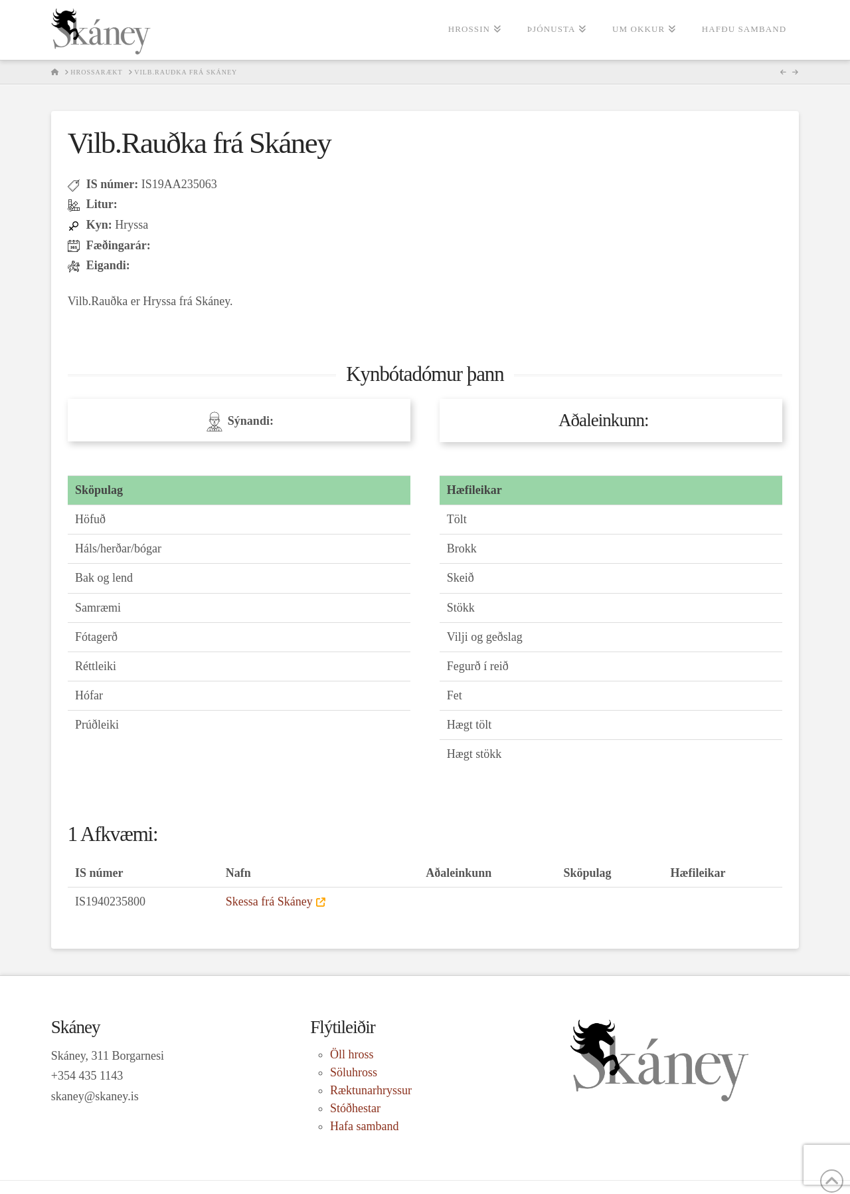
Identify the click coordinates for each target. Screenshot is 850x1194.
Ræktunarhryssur (371, 1090)
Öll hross (352, 1054)
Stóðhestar (355, 1108)
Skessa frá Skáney (269, 901)
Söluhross (353, 1072)
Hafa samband (364, 1126)
